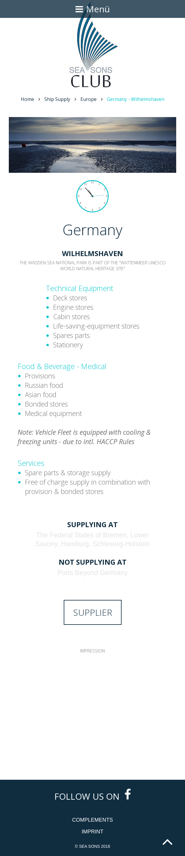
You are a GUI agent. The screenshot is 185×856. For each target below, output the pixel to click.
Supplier (92, 612)
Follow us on (92, 796)
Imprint (92, 832)
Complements (92, 820)
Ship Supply (57, 99)
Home (27, 99)
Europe (88, 99)
